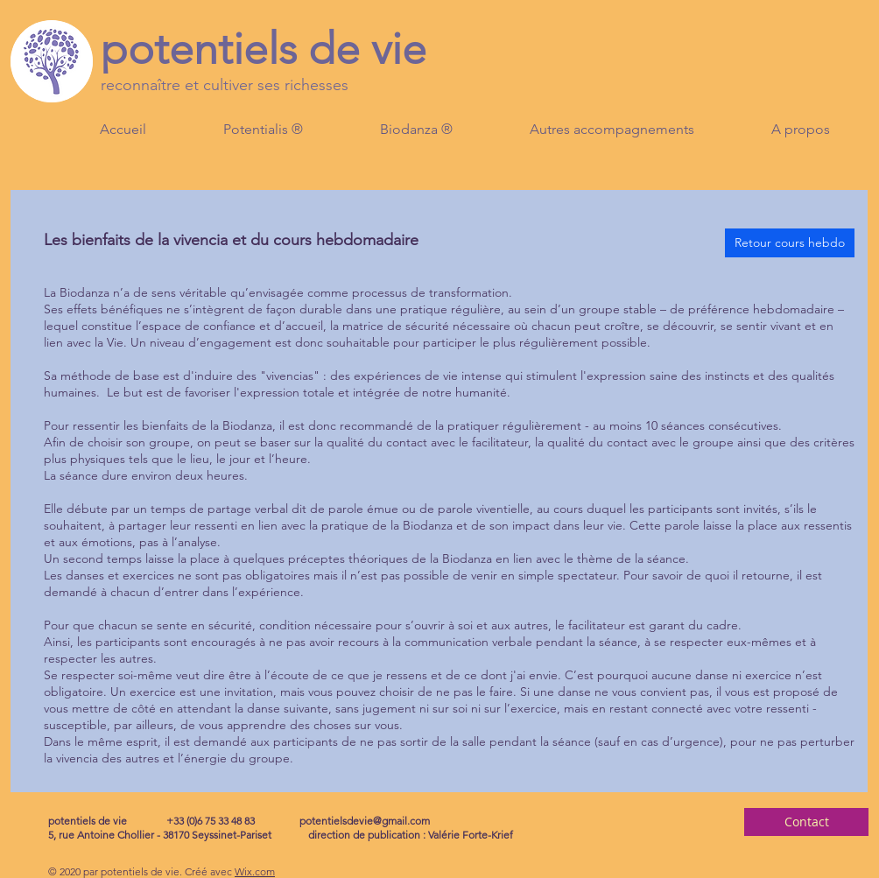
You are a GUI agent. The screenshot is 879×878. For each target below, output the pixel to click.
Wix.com (255, 871)
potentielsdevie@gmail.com (364, 820)
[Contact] (806, 822)
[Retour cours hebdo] (789, 242)
